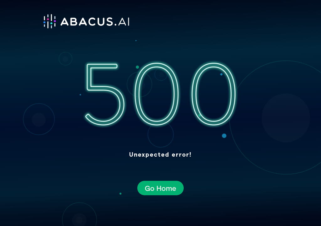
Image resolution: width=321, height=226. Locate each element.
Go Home (160, 188)
